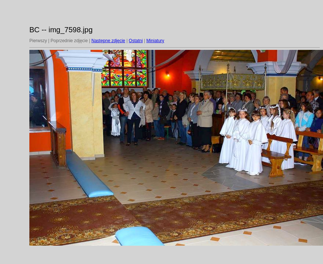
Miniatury (155, 40)
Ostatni (136, 40)
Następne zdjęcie (108, 40)
